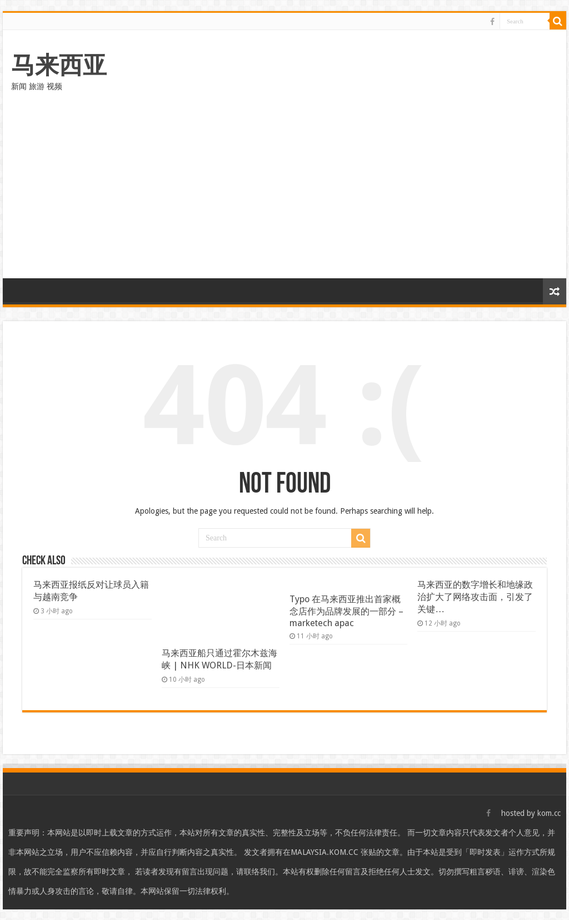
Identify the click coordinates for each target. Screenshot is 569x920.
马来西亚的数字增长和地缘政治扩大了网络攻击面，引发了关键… (475, 596)
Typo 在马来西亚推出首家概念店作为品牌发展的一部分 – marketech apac (346, 611)
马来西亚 (59, 65)
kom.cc (549, 813)
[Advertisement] (284, 195)
